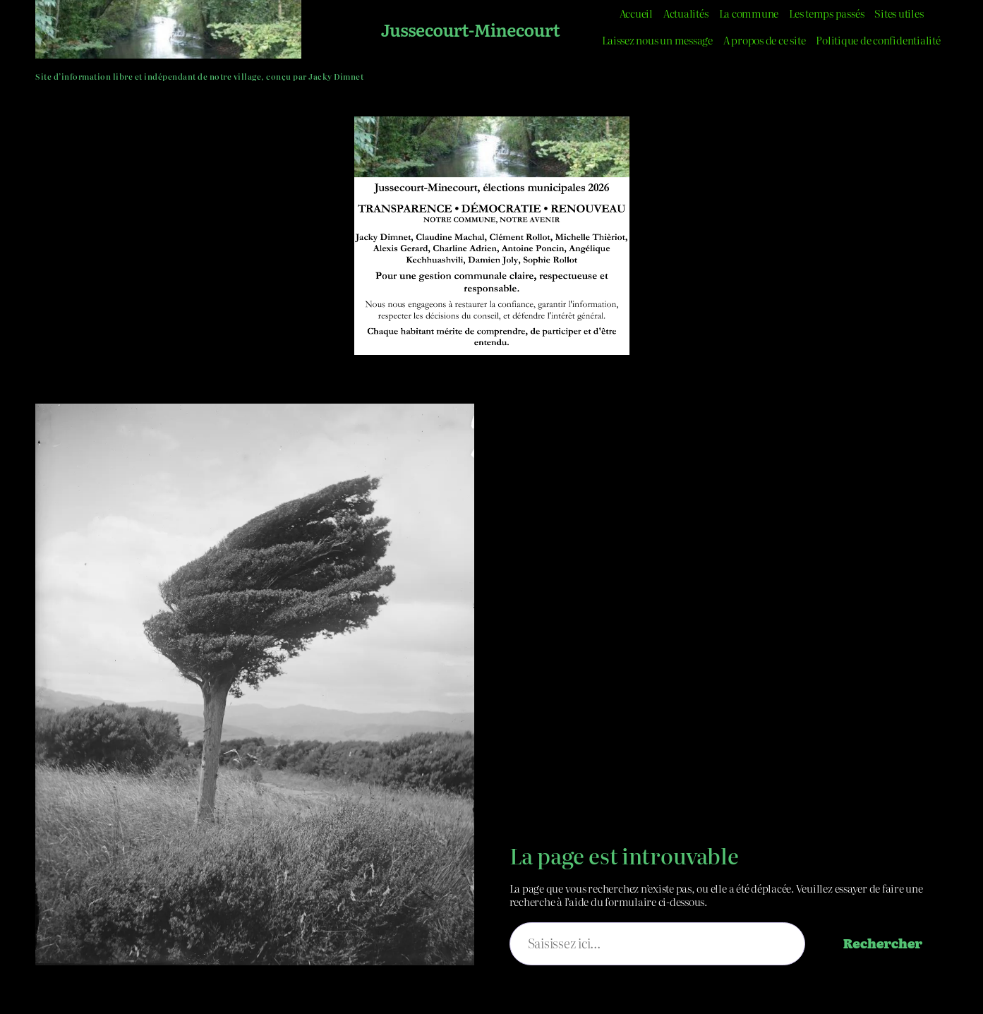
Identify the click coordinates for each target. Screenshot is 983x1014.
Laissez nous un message (657, 40)
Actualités (685, 13)
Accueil (636, 13)
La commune (749, 13)
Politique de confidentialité (878, 40)
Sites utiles (898, 13)
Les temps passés (826, 13)
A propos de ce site (764, 40)
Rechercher (882, 943)
